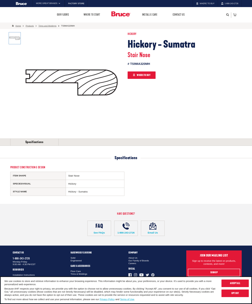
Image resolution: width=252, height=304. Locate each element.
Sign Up (214, 272)
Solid (73, 258)
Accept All (235, 283)
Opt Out (235, 293)
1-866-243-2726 (126, 228)
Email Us (153, 228)
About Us (132, 258)
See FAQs (99, 228)
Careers (132, 263)
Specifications (34, 142)
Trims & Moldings (79, 274)
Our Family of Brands (138, 260)
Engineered (76, 260)
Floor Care (76, 271)
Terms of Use (127, 299)
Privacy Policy (107, 299)
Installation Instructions (24, 275)
